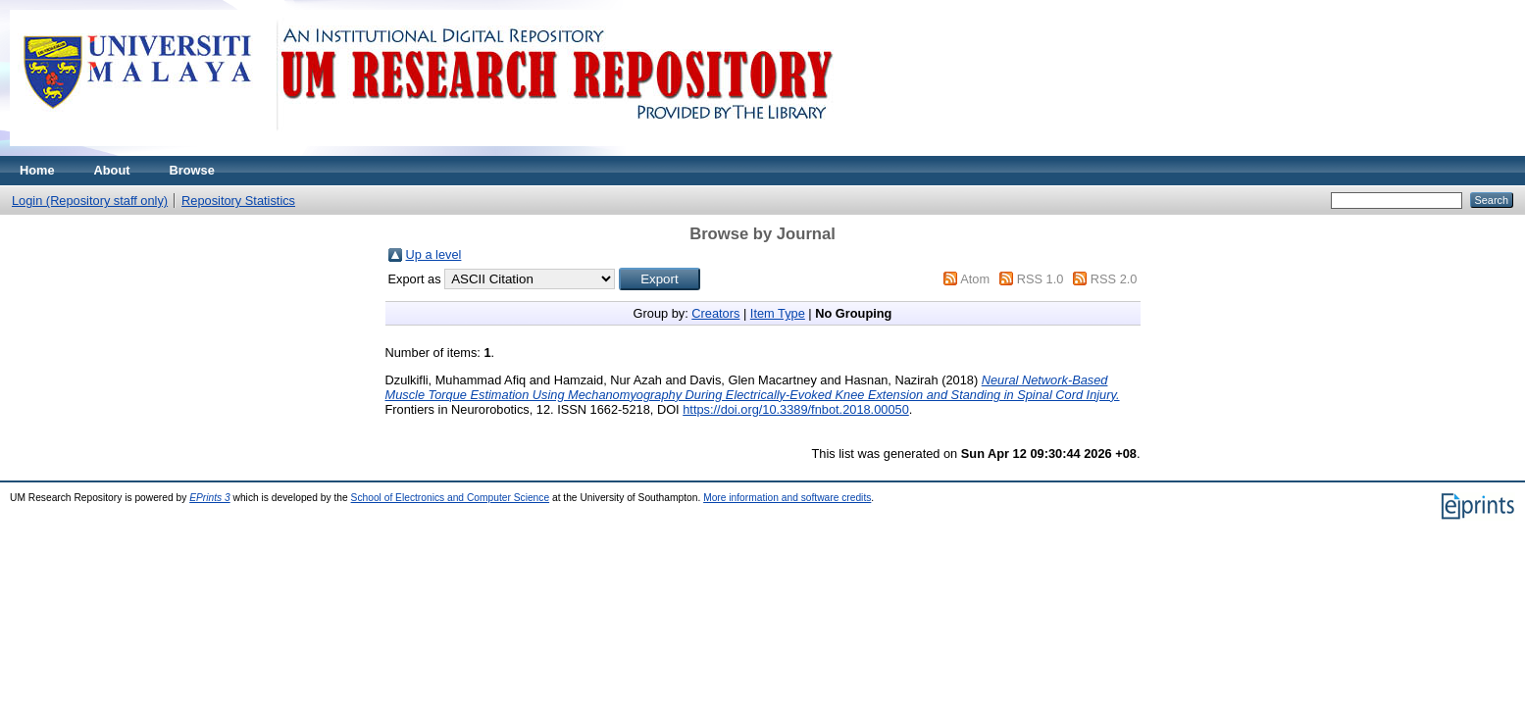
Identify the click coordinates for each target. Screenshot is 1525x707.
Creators (715, 313)
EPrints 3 (209, 497)
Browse (192, 170)
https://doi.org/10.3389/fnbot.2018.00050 (796, 409)
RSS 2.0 (1114, 279)
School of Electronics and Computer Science (450, 497)
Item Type (777, 313)
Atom (975, 279)
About (112, 170)
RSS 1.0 (1040, 279)
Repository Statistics (238, 200)
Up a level (434, 254)
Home (37, 170)
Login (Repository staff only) (90, 200)
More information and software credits (787, 497)
